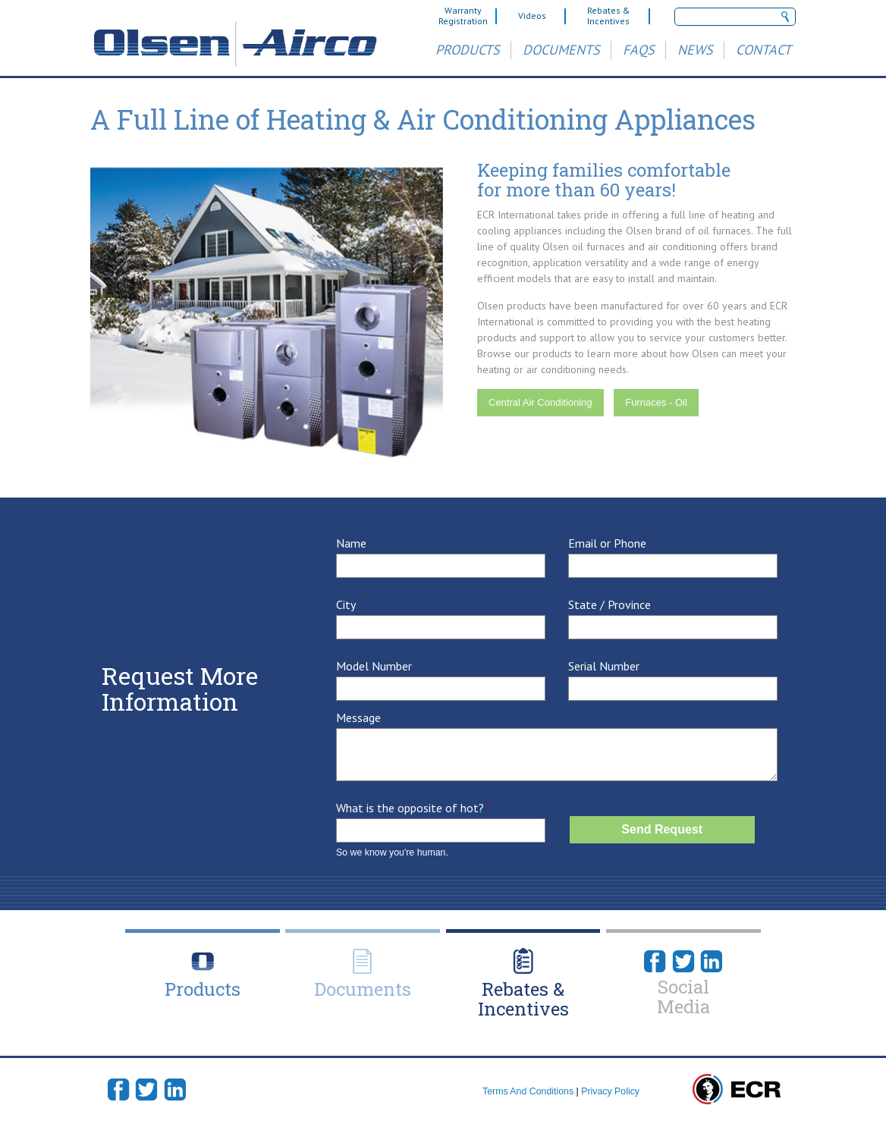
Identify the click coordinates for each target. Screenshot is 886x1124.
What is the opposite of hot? (414, 808)
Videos (532, 15)
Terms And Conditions (527, 1091)
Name (351, 543)
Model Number (374, 666)
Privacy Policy (610, 1091)
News (695, 49)
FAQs (639, 49)
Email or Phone (607, 543)
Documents (561, 49)
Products (467, 49)
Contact (763, 49)
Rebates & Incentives (608, 16)
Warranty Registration (463, 16)
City (346, 605)
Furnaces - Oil (656, 402)
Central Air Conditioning (540, 402)
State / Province (609, 605)
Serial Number (603, 666)
